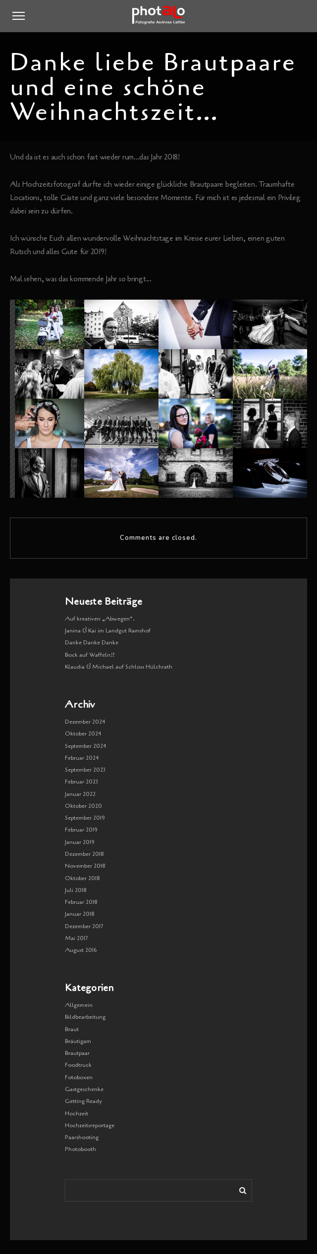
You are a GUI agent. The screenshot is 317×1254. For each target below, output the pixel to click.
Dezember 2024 (85, 722)
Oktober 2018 (82, 878)
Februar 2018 (81, 902)
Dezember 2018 (84, 854)
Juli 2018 (76, 890)
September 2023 (85, 770)
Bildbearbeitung (85, 1017)
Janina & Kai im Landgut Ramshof (108, 630)
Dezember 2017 (84, 926)
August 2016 (81, 950)
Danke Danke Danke (91, 642)
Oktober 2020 (83, 806)
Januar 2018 (80, 914)
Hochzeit (76, 1113)
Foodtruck (78, 1065)
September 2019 (85, 818)
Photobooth (80, 1149)
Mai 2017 (76, 938)
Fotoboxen (79, 1077)
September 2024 (85, 746)
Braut (72, 1029)
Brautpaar (77, 1053)
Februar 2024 (82, 758)
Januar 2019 (80, 842)
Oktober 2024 (83, 733)
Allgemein (79, 1005)
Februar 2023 (81, 781)
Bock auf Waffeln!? (90, 655)
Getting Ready (83, 1101)
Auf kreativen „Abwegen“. (100, 619)
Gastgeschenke (84, 1089)
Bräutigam (78, 1041)
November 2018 (85, 866)
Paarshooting (82, 1137)
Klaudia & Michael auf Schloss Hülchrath (118, 667)
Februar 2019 (81, 830)
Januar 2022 (80, 794)
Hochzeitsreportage (89, 1125)
